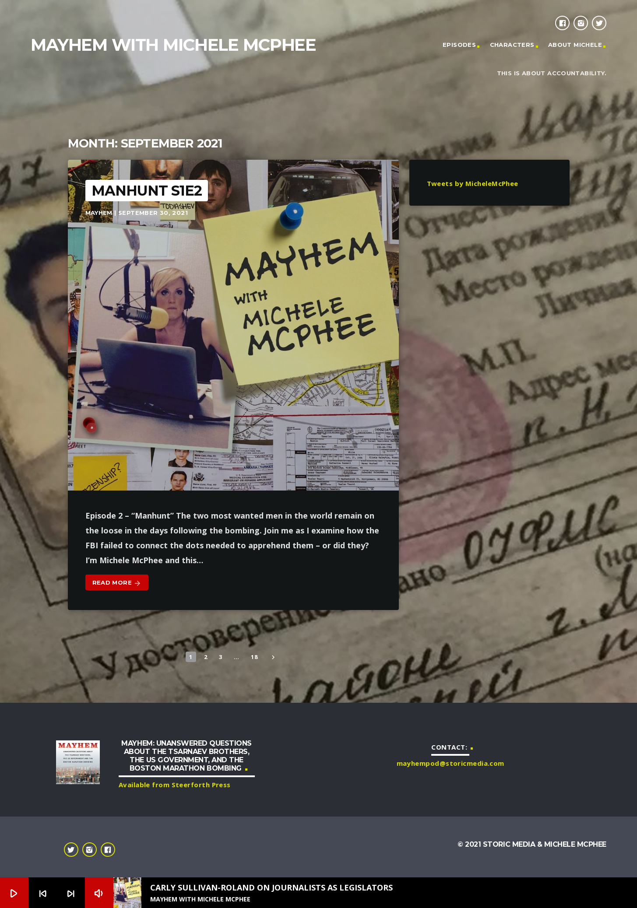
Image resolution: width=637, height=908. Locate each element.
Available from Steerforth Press (175, 784)
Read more (117, 583)
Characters (512, 44)
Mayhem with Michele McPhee (173, 45)
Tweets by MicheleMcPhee (472, 183)
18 (254, 657)
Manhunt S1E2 (147, 190)
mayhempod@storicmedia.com (450, 763)
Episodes (459, 44)
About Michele (575, 44)
